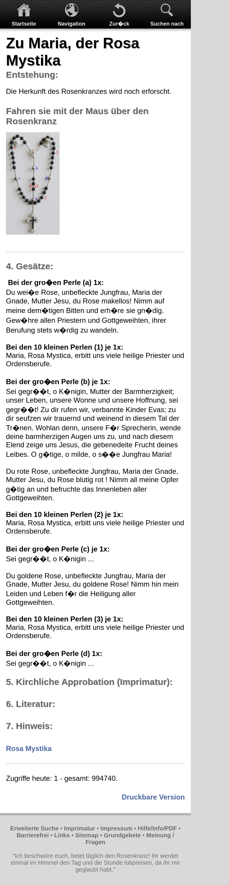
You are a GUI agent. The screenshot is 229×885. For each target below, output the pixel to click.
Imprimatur (79, 828)
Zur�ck (119, 24)
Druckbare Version (153, 797)
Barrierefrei (33, 835)
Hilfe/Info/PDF (157, 828)
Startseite (24, 24)
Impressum (116, 828)
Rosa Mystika (29, 748)
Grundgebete (122, 835)
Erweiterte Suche (34, 828)
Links (62, 835)
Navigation (71, 24)
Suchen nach (167, 24)
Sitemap (86, 835)
